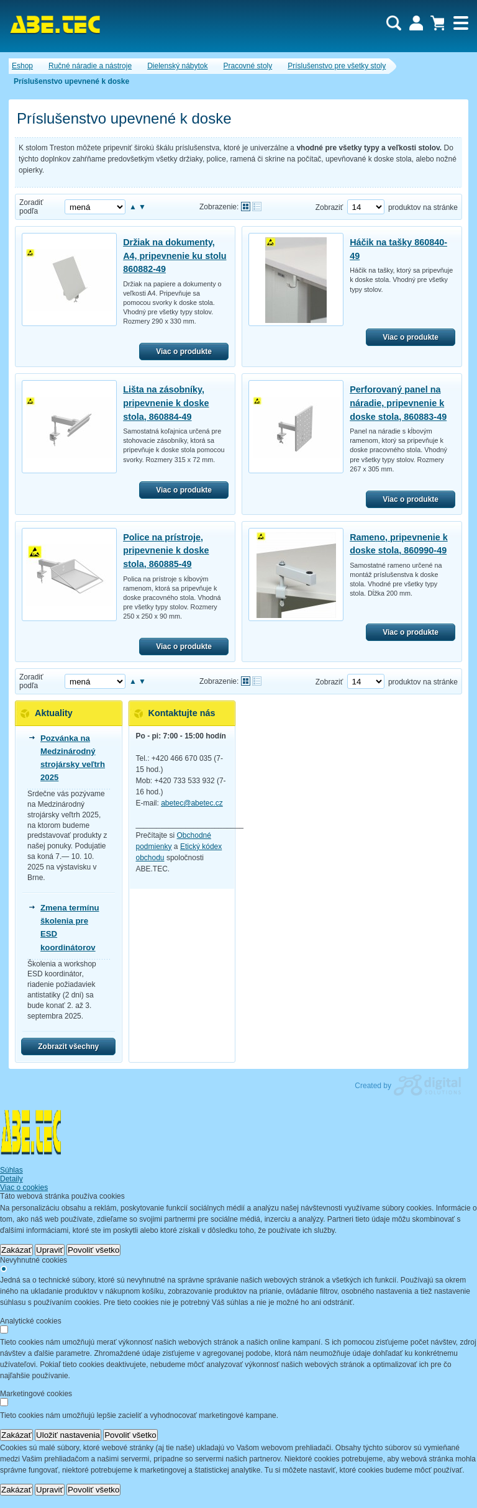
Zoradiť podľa (31, 207)
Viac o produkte (184, 351)
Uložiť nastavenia (68, 1435)
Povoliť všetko (94, 1250)
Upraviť (49, 1250)
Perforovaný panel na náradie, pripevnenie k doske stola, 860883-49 (398, 402)
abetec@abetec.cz (192, 803)
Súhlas (11, 1170)
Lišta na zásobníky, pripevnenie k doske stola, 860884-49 (166, 402)
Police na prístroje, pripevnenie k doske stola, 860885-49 (166, 550)
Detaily (11, 1178)
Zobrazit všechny (68, 1046)
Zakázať (16, 1250)
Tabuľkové (256, 206)
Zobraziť (329, 207)
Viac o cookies (24, 1187)
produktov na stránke (423, 207)
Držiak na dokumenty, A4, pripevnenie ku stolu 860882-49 (174, 255)
